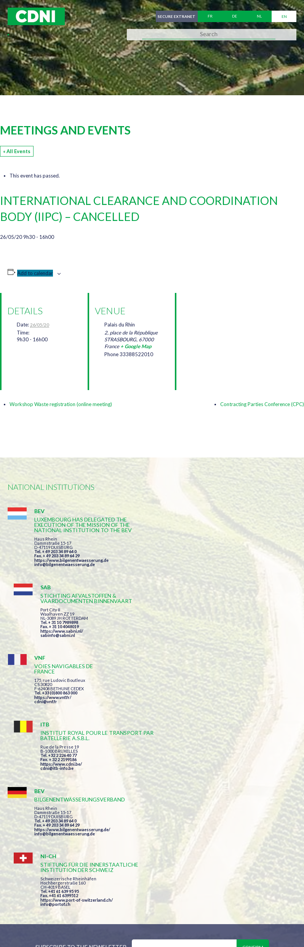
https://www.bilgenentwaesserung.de (71, 565)
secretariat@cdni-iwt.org (193, 863)
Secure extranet (176, 16)
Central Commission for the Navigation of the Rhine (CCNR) (96, 899)
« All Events (16, 151)
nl (259, 16)
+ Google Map (135, 346)
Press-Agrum (63, 927)
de (234, 16)
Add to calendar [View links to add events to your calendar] (35, 273)
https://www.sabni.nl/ (207, 560)
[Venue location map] (222, 333)
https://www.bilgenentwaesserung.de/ (72, 704)
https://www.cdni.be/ (207, 638)
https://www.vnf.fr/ (52, 633)
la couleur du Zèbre (125, 927)
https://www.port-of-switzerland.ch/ (222, 715)
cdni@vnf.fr (45, 637)
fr (210, 16)
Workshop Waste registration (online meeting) (61, 404)
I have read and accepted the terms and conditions (199, 777)
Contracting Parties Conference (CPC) (262, 404)
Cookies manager (34, 913)
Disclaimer (208, 899)
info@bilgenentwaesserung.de (64, 569)
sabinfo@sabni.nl (203, 564)
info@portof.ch (201, 719)
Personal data (253, 899)
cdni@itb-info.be (202, 642)
